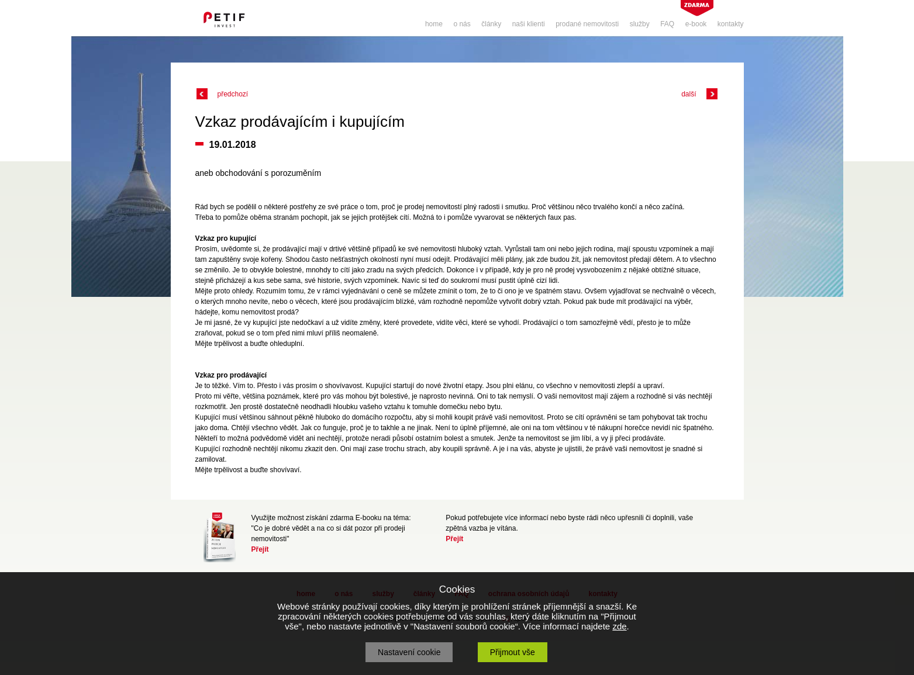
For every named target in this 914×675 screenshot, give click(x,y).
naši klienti (528, 24)
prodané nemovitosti (587, 24)
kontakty (731, 24)
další (688, 94)
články (491, 24)
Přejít (260, 549)
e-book (696, 24)
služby (640, 24)
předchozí (233, 94)
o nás (461, 24)
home (434, 24)
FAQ (667, 24)
